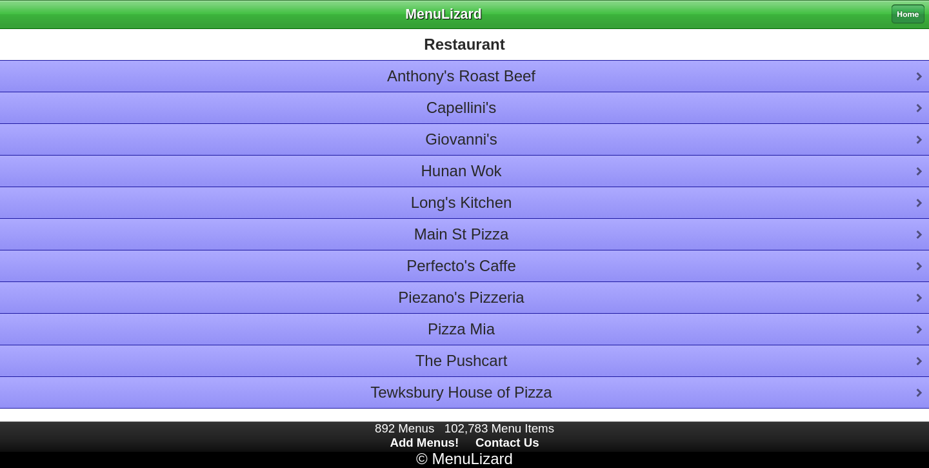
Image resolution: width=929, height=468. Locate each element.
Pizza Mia (461, 329)
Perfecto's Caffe (461, 265)
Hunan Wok (461, 170)
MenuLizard (472, 458)
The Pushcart (461, 360)
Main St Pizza (461, 234)
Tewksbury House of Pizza (461, 392)
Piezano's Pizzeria (461, 297)
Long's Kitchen (461, 202)
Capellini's (461, 107)
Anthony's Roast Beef (461, 76)
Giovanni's (461, 139)
